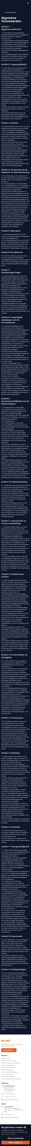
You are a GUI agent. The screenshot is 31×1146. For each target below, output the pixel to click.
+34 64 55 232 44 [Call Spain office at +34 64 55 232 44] (8, 1114)
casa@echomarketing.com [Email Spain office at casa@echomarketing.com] (11, 1117)
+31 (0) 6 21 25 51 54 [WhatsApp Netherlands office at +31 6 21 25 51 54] (9, 1096)
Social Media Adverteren (7, 1076)
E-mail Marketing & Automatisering (10, 1079)
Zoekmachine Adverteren (8, 1067)
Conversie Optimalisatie (7, 1065)
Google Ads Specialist (7, 1070)
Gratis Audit (9, 1050)
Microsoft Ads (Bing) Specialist (9, 1072)
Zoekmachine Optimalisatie (8, 1060)
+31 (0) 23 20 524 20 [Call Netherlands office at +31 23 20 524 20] (9, 1094)
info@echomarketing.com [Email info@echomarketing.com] (11, 1099)
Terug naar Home (9, 12)
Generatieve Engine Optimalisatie (10, 1063)
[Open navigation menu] (28, 3)
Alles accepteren (15, 1142)
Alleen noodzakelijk (15, 1138)
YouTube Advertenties (7, 1074)
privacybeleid (12, 1134)
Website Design (5, 1058)
